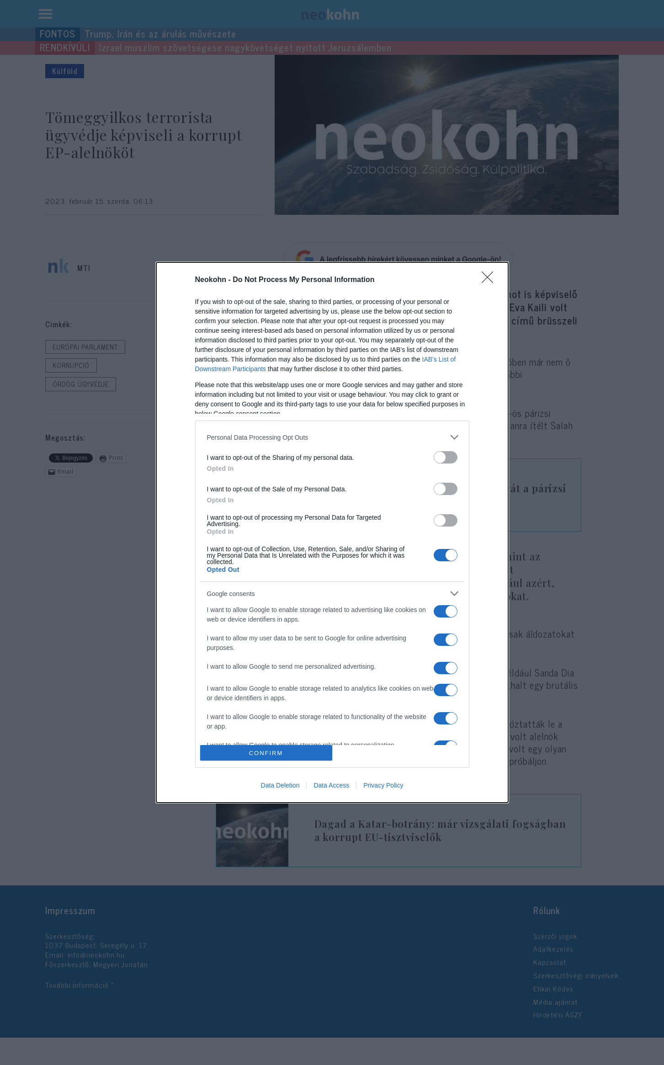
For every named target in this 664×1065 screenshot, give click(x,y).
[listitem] (332, 437)
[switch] (445, 457)
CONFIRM (266, 753)
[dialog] (332, 532)
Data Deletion (280, 785)
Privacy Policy (383, 785)
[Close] (490, 280)
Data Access (331, 785)
